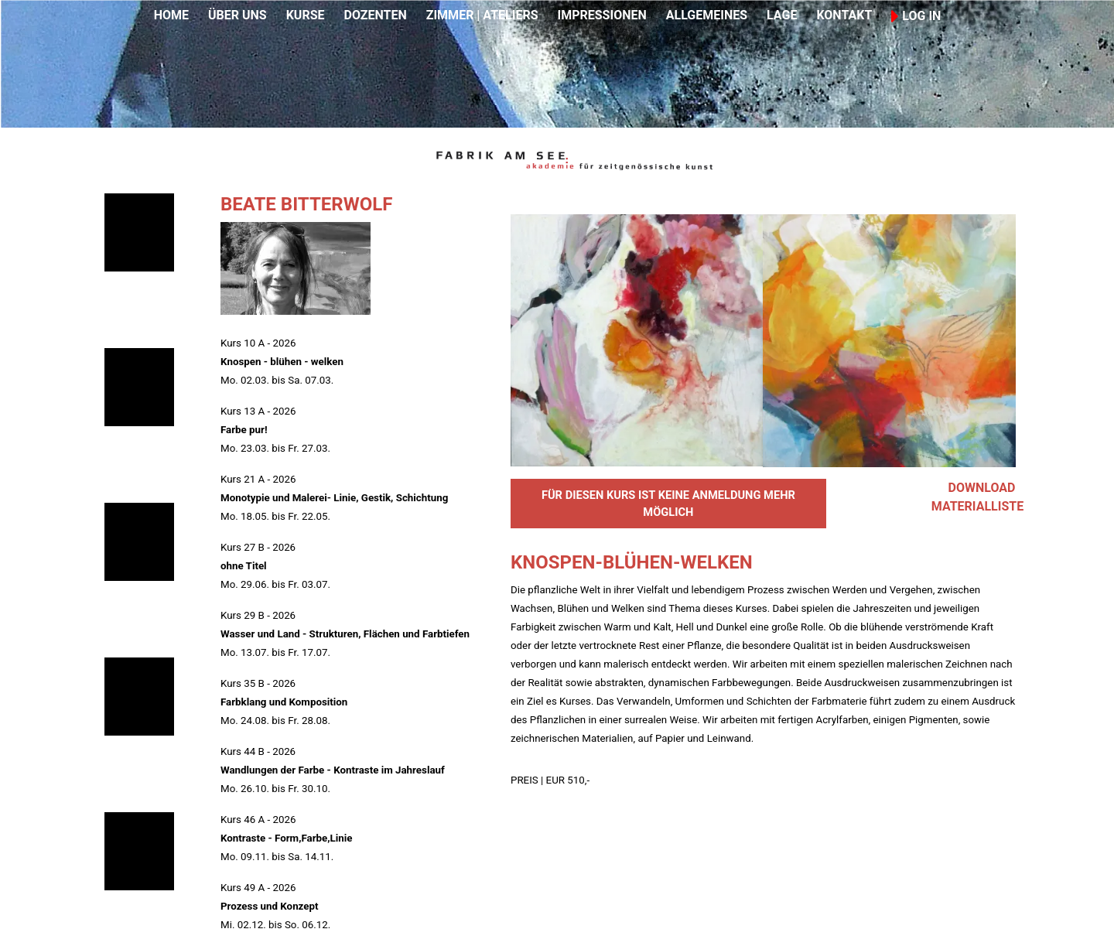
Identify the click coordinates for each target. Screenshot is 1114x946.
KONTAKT (844, 15)
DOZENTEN (374, 15)
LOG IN (916, 16)
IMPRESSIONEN (602, 15)
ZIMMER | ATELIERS (482, 15)
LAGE (782, 15)
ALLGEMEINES (706, 15)
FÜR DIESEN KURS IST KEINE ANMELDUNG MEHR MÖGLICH (668, 503)
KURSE (305, 15)
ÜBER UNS (237, 15)
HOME (171, 15)
